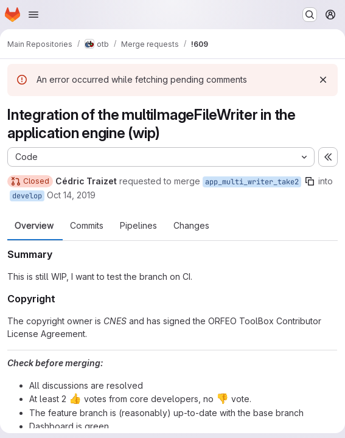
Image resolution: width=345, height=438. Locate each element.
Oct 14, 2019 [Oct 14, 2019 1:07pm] (71, 195)
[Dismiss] (323, 79)
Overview (34, 226)
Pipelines (138, 226)
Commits (86, 226)
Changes (191, 226)
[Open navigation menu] (33, 14)
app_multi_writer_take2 (252, 182)
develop (27, 196)
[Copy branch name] (309, 181)
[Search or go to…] (309, 14)
